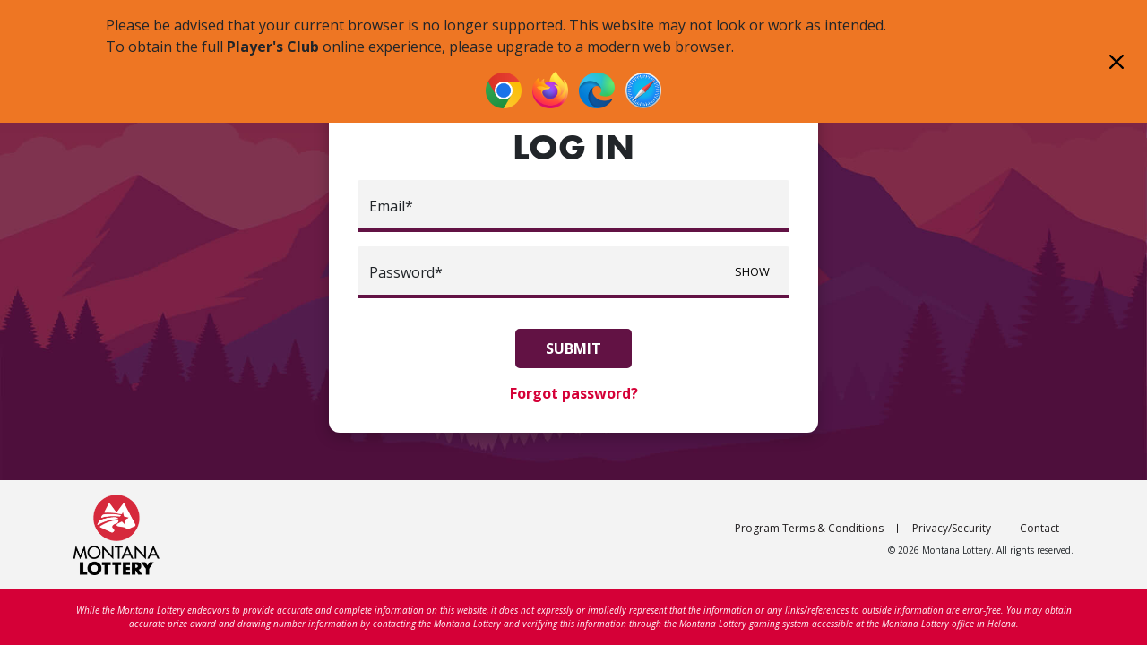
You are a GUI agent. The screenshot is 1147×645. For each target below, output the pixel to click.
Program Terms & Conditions (809, 528)
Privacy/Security (951, 528)
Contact (1039, 528)
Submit (573, 348)
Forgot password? (574, 393)
